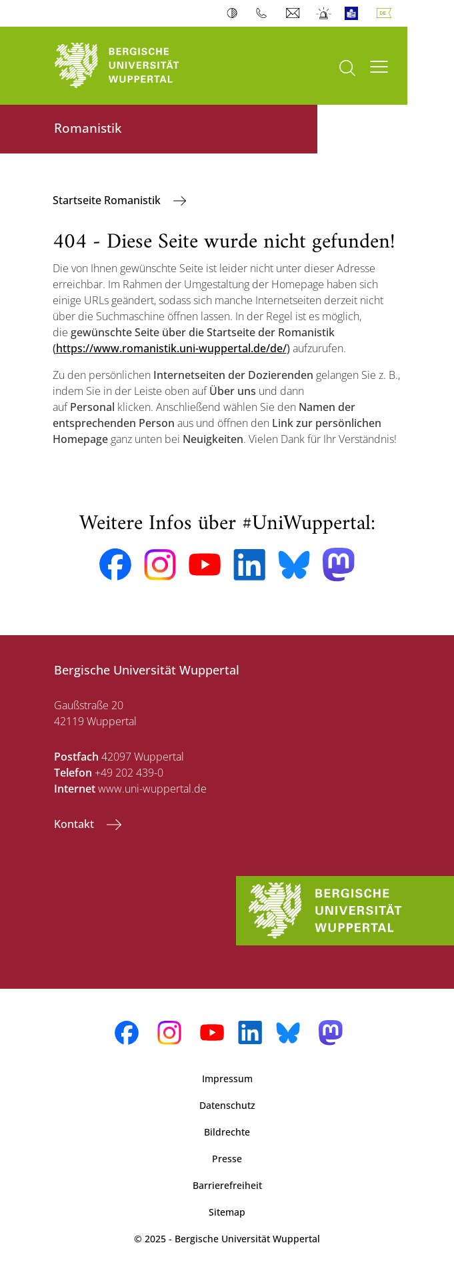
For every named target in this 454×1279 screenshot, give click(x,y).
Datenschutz (227, 1105)
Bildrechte (227, 1132)
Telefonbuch (264, 13)
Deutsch (386, 13)
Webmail (294, 13)
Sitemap (227, 1212)
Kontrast (235, 13)
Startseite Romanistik (108, 200)
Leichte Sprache (354, 13)
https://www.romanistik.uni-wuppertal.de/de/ (171, 348)
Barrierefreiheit (227, 1185)
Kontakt (75, 824)
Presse (227, 1158)
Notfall (324, 13)
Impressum (227, 1078)
